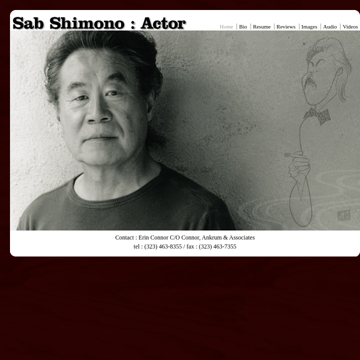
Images (310, 27)
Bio (243, 27)
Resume (261, 27)
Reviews (286, 27)
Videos (350, 27)
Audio (330, 27)
